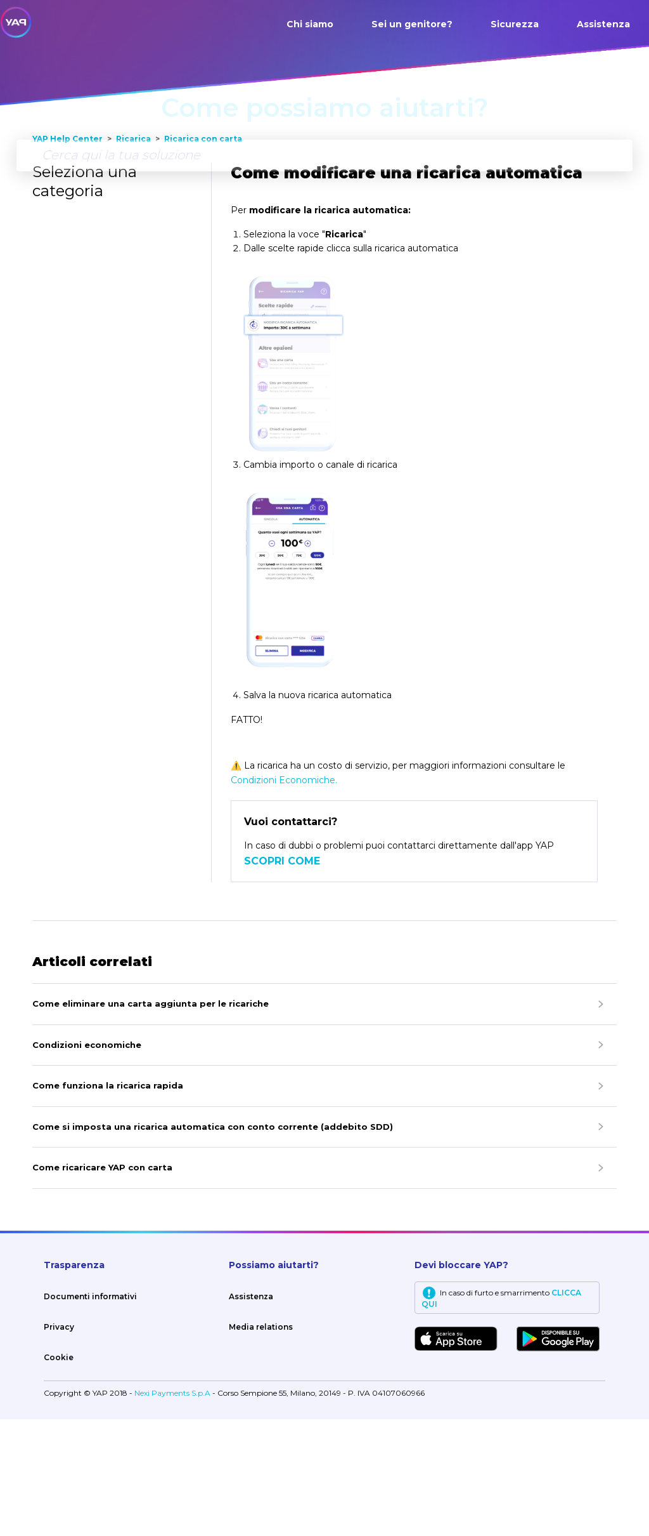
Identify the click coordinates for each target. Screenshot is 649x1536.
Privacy (59, 1443)
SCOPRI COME (282, 978)
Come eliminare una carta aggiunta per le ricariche (150, 1120)
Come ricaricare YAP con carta (102, 1284)
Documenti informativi (90, 1413)
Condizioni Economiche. (284, 897)
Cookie (59, 1474)
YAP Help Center (67, 255)
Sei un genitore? (412, 24)
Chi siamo (309, 24)
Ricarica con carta (203, 255)
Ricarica (133, 255)
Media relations (261, 1443)
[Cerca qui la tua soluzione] (324, 155)
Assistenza (603, 24)
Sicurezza (515, 24)
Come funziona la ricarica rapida (107, 1202)
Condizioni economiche (86, 1161)
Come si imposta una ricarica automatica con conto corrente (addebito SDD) (212, 1243)
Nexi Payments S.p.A (173, 1509)
